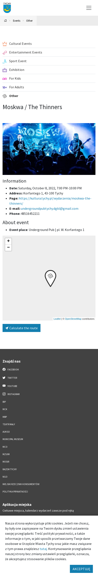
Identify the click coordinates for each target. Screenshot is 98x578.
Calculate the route (21, 328)
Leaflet (57, 319)
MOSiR (6, 461)
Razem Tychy (10, 469)
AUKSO (6, 431)
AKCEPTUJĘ (81, 569)
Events (16, 20)
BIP (4, 401)
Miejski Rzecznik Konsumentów (21, 484)
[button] (50, 278)
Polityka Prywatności (15, 491)
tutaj (43, 549)
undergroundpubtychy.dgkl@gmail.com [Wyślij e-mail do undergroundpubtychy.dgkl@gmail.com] (49, 208)
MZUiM (6, 454)
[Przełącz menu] (89, 8)
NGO (5, 476)
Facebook (11, 369)
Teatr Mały (9, 424)
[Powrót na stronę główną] (5, 20)
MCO (5, 446)
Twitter (10, 378)
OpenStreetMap (73, 319)
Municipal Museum (13, 439)
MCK (5, 409)
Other (29, 20)
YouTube (10, 386)
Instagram (11, 394)
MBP (5, 416)
